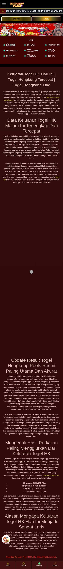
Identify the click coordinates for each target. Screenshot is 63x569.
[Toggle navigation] (4, 4)
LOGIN (46, 19)
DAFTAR (16, 19)
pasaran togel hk (51, 475)
